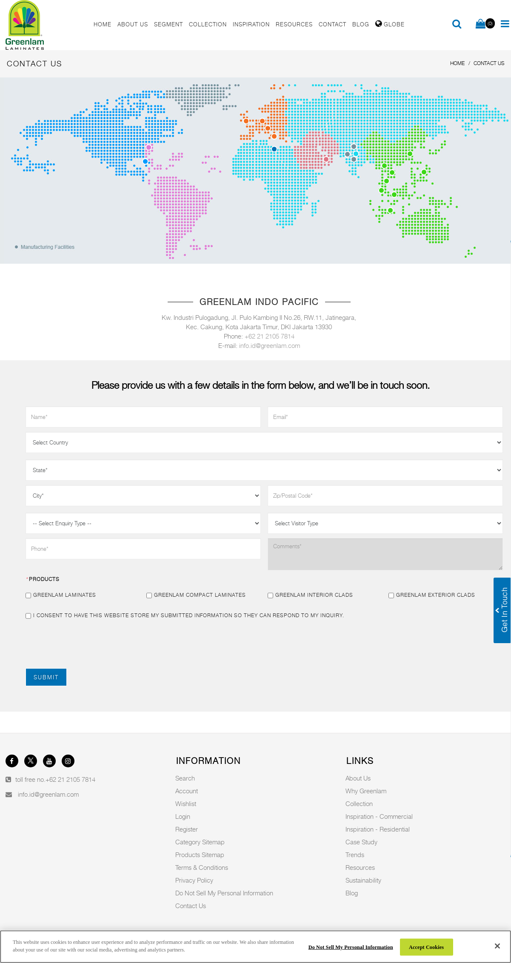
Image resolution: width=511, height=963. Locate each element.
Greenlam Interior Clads (310, 595)
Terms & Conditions (201, 867)
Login (182, 816)
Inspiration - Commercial (379, 816)
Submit (46, 677)
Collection (359, 803)
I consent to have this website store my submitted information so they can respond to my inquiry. (185, 615)
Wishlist (185, 803)
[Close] (497, 946)
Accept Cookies (426, 947)
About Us (358, 778)
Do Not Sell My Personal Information (224, 893)
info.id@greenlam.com (269, 345)
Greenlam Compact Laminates (196, 595)
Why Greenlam (365, 791)
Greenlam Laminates (61, 595)
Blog (351, 893)
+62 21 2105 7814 (269, 336)
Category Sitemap (200, 842)
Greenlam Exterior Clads (431, 595)
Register (186, 829)
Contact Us (190, 905)
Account (186, 791)
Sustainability (363, 880)
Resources (360, 867)
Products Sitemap (199, 854)
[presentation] (90, 643)
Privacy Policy (194, 880)
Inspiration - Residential (377, 829)
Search (185, 778)
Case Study (361, 842)
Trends (354, 854)
